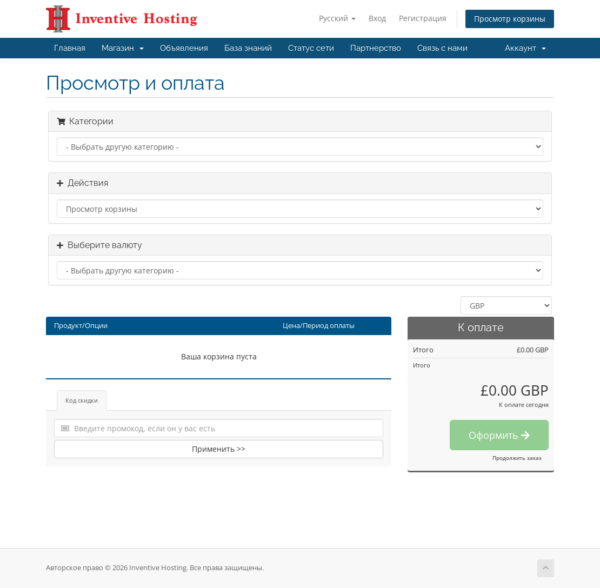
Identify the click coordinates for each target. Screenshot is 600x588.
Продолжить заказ (517, 458)
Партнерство (375, 48)
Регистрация (422, 18)
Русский (337, 18)
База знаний (248, 48)
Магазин (123, 48)
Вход (377, 18)
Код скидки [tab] (81, 400)
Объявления (184, 48)
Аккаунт (525, 48)
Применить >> (218, 449)
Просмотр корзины (509, 19)
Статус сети (311, 48)
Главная (69, 48)
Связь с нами (442, 48)
